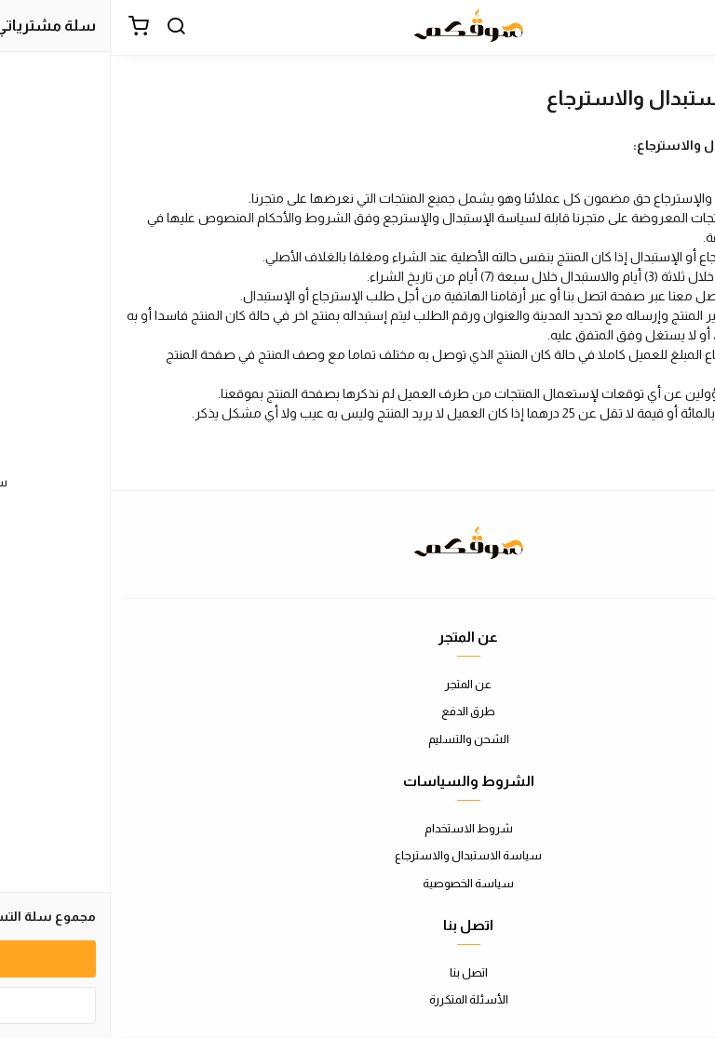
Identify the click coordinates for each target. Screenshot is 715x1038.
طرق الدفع (357, 711)
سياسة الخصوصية (357, 883)
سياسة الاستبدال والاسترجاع (357, 855)
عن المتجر (357, 684)
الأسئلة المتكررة (358, 999)
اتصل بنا (358, 972)
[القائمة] (687, 28)
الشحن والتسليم (357, 739)
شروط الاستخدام (358, 828)
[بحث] (65, 28)
